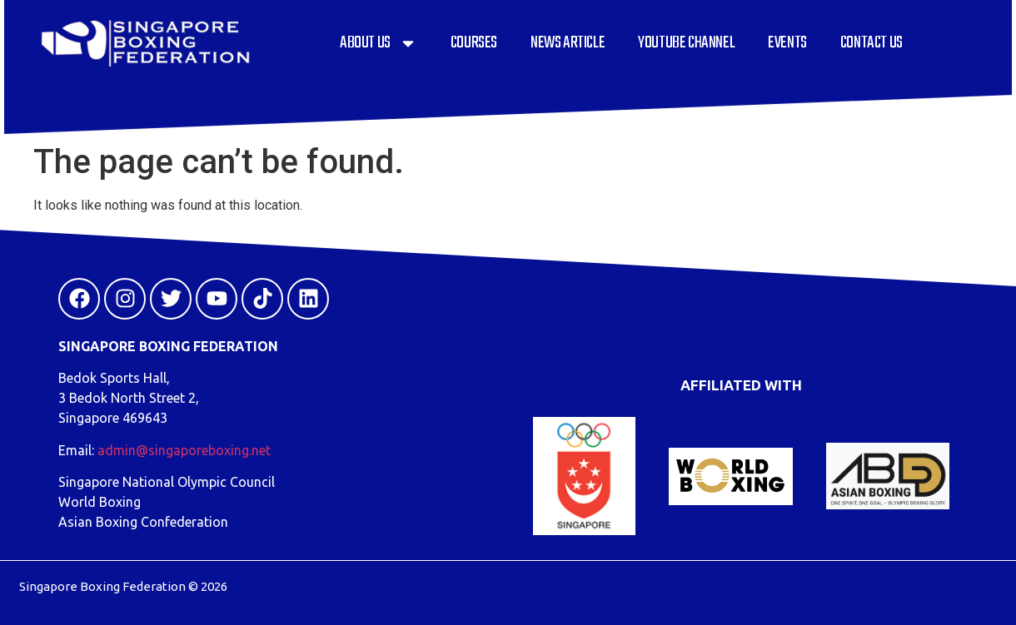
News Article (567, 43)
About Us (378, 43)
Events (787, 43)
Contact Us (871, 43)
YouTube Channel (686, 43)
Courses (474, 43)
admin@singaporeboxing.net (184, 450)
